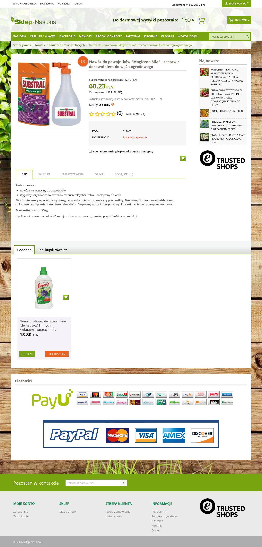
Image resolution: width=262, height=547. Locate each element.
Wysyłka (44, 174)
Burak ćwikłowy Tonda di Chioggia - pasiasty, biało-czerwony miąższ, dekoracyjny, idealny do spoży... (226, 97)
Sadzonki (132, 36)
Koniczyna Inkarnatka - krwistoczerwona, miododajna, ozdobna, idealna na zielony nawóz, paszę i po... (227, 77)
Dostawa (47, 3)
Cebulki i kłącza (43, 36)
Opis (24, 174)
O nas (79, 3)
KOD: (95, 131)
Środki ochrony (109, 36)
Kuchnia (150, 36)
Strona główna (24, 3)
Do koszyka (57, 354)
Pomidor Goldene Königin (227, 110)
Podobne (24, 250)
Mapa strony (68, 511)
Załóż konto (21, 516)
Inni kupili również (52, 250)
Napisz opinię (135, 114)
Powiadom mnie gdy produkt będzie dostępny (121, 151)
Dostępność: (101, 137)
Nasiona (19, 36)
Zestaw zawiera (73, 174)
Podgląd (27, 354)
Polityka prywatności (165, 516)
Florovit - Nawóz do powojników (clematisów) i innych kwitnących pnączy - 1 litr (43, 325)
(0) (120, 113)
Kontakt (64, 3)
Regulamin (158, 511)
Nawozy (85, 36)
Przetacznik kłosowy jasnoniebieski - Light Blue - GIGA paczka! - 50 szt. (227, 125)
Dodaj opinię (124, 174)
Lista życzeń (113, 516)
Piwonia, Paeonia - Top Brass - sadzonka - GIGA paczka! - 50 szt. (228, 138)
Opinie (99, 174)
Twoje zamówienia (118, 511)
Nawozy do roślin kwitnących (67, 45)
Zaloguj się (20, 511)
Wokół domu (188, 36)
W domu (167, 36)
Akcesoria (67, 36)
